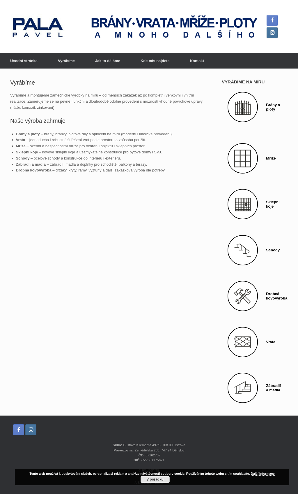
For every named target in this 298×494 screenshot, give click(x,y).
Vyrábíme (66, 61)
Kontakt (197, 61)
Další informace (263, 473)
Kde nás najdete (155, 61)
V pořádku (155, 479)
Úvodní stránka (24, 61)
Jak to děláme (107, 61)
